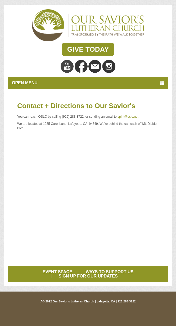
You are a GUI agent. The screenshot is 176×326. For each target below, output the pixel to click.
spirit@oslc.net (128, 116)
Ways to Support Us (109, 272)
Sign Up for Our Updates (88, 276)
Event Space (57, 272)
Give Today (88, 49)
